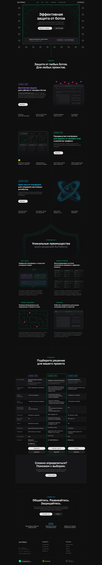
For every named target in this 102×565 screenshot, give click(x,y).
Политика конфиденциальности (25, 553)
